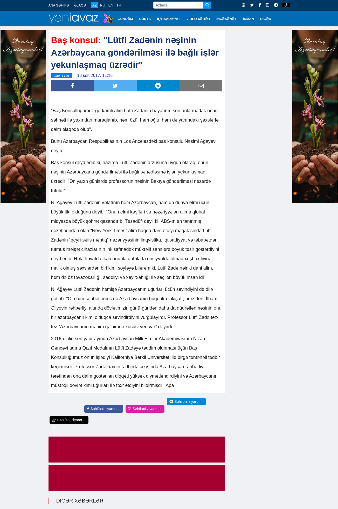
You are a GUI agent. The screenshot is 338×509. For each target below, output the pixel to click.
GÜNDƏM (125, 19)
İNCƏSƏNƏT (226, 19)
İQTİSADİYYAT (168, 19)
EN (110, 5)
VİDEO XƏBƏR (198, 19)
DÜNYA (145, 19)
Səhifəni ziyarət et (103, 409)
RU (102, 5)
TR (118, 5)
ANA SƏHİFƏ (59, 5)
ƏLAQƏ (80, 5)
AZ (94, 5)
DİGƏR (265, 19)
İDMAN (248, 19)
